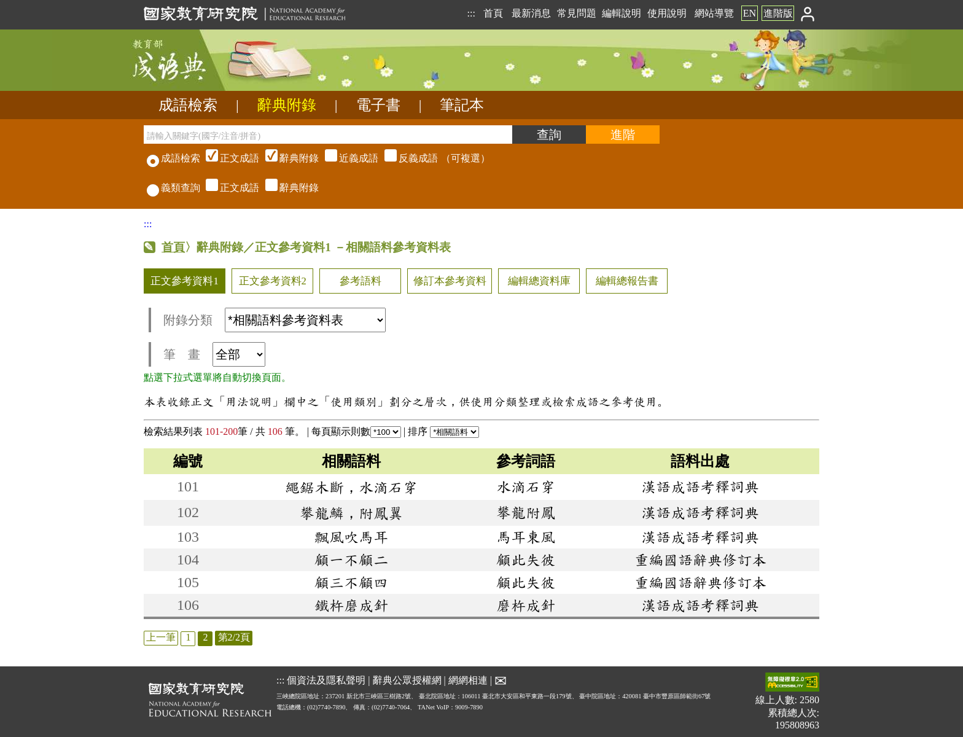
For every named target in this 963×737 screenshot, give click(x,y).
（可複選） (346, 158)
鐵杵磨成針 (351, 605)
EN (749, 13)
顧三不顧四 (351, 582)
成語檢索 (187, 105)
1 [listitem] (187, 637)
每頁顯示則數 (356, 431)
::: (471, 13)
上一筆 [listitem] (161, 637)
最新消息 (531, 13)
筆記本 (462, 105)
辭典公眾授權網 (407, 680)
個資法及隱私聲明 (326, 680)
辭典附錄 (286, 105)
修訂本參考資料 (449, 281)
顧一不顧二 (351, 559)
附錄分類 (274, 320)
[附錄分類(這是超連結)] (305, 320)
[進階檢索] (623, 134)
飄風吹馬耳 (351, 537)
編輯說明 (621, 13)
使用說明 (667, 13)
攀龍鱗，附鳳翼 (351, 513)
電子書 (378, 105)
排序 (443, 431)
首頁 (493, 13)
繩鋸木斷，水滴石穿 (351, 487)
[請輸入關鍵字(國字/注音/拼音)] (328, 134)
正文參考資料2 (272, 281)
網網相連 (468, 680)
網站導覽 (714, 13)
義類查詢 (173, 187)
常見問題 (576, 13)
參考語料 (360, 281)
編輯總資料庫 (539, 281)
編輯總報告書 (627, 281)
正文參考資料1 (184, 281)
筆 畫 (214, 354)
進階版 (778, 13)
